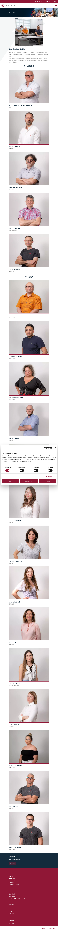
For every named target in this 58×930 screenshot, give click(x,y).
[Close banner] (55, 447)
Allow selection (29, 481)
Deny (10, 481)
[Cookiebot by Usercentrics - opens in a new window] (45, 448)
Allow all (47, 481)
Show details (49, 476)
